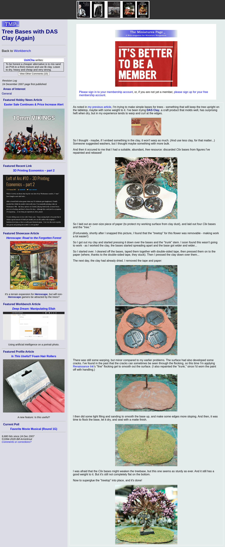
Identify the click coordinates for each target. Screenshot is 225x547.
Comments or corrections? (16, 441)
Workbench (22, 51)
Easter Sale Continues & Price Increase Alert (33, 104)
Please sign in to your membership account (106, 91)
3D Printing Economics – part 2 (34, 170)
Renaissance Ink (83, 366)
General (7, 93)
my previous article (99, 106)
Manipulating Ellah (33, 308)
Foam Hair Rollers (33, 356)
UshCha (29, 60)
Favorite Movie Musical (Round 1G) (33, 428)
